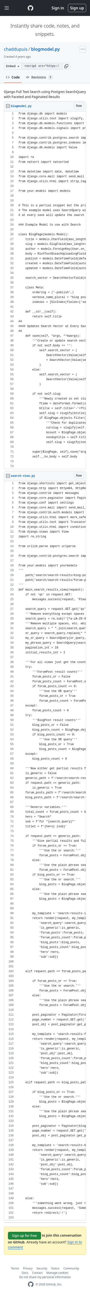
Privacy (28, 1268)
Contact (37, 1273)
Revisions (39, 77)
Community (71, 1268)
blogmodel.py (45, 49)
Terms (15, 1268)
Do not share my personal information (45, 1277)
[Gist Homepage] (30, 8)
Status (55, 1268)
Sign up (77, 8)
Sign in (58, 8)
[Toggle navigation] (7, 8)
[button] (66, 66)
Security (41, 1268)
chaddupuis (16, 49)
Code (13, 77)
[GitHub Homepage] (31, 1284)
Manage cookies (57, 1273)
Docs (25, 1273)
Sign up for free (24, 1235)
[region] (45, 290)
